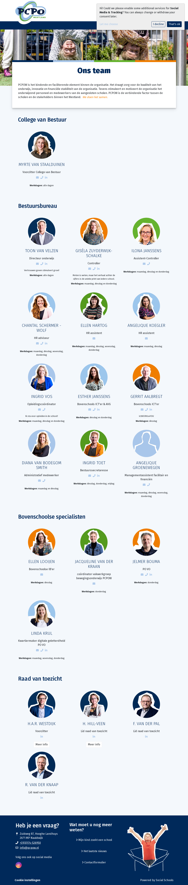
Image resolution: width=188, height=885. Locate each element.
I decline (158, 24)
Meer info (42, 744)
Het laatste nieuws (94, 851)
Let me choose (109, 24)
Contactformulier (94, 862)
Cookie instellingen (27, 880)
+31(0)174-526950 (30, 842)
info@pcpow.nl (29, 847)
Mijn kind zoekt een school (94, 840)
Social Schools (164, 880)
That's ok (174, 24)
